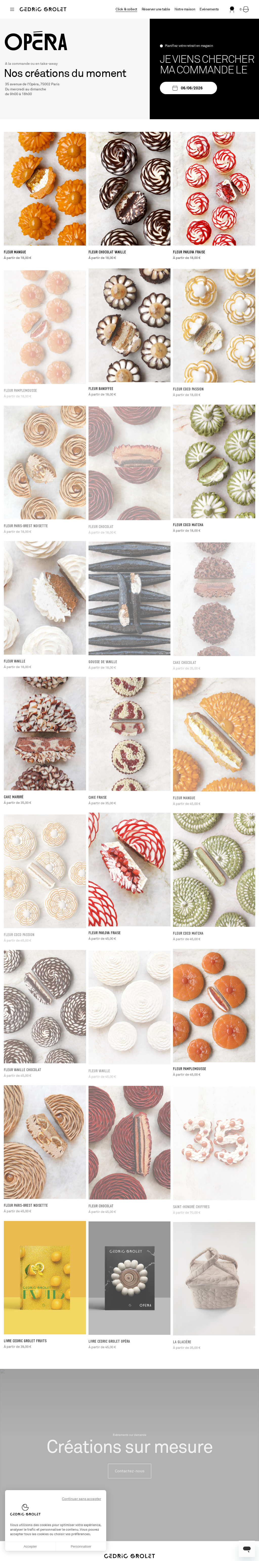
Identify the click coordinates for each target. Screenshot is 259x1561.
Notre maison (185, 9)
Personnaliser (81, 1546)
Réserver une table (156, 9)
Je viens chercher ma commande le (207, 64)
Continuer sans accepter (81, 1499)
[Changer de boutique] (12, 9)
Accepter (30, 1546)
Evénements (209, 9)
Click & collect (126, 9)
